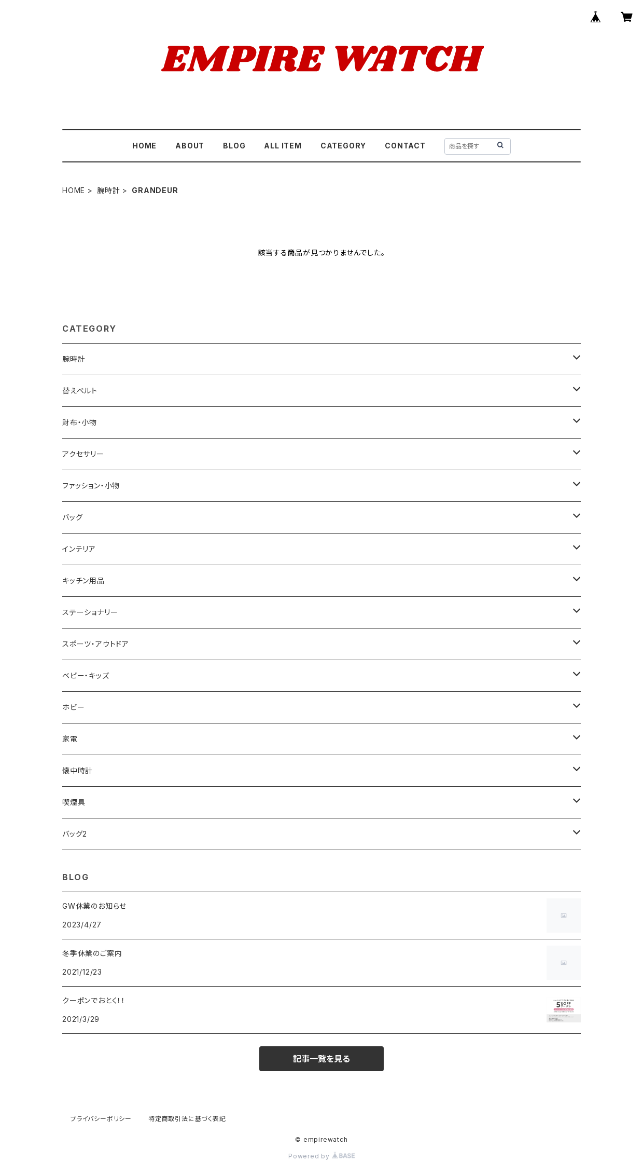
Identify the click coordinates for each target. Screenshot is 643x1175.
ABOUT (189, 145)
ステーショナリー (90, 612)
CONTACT (405, 145)
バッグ (72, 517)
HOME (144, 145)
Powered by (321, 1156)
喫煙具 (73, 802)
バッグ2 (74, 833)
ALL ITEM (282, 145)
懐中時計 (77, 770)
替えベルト (79, 390)
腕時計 (108, 190)
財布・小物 (79, 422)
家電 (70, 738)
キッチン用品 (83, 580)
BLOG (234, 145)
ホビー (73, 707)
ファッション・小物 (91, 485)
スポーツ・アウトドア (95, 643)
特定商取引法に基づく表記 (187, 1119)
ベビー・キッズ (85, 675)
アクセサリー (83, 453)
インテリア (79, 548)
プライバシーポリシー (101, 1119)
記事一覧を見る (321, 1059)
